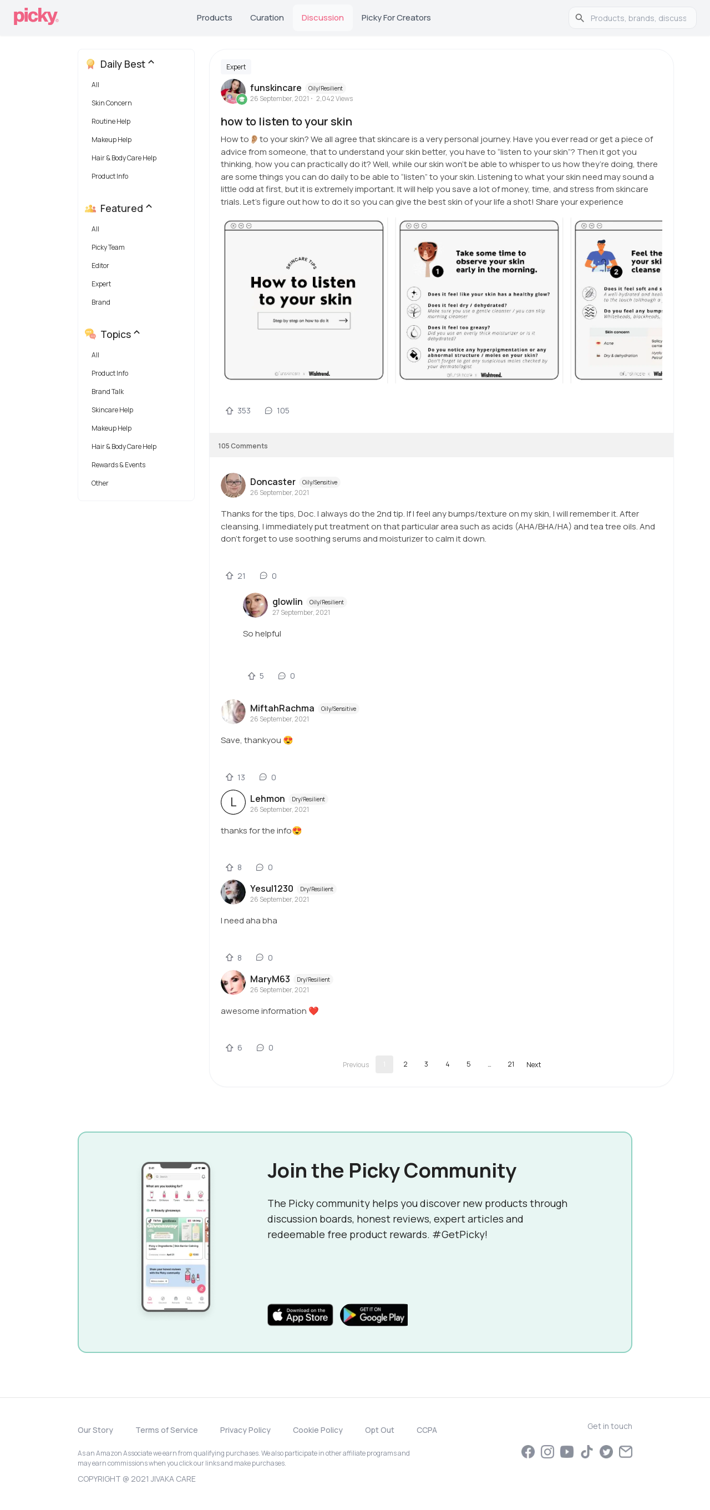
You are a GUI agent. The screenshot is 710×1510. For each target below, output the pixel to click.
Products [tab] (214, 17)
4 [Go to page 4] (447, 1064)
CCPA (427, 1430)
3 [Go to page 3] (426, 1064)
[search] (638, 18)
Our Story (95, 1430)
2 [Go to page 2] (405, 1064)
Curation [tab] (267, 17)
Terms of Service (166, 1430)
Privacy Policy (245, 1430)
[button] (138, 87)
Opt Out (379, 1430)
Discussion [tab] (323, 17)
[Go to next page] (533, 1064)
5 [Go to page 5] (468, 1064)
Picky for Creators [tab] (396, 17)
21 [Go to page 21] (511, 1064)
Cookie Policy (318, 1430)
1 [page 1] (384, 1064)
